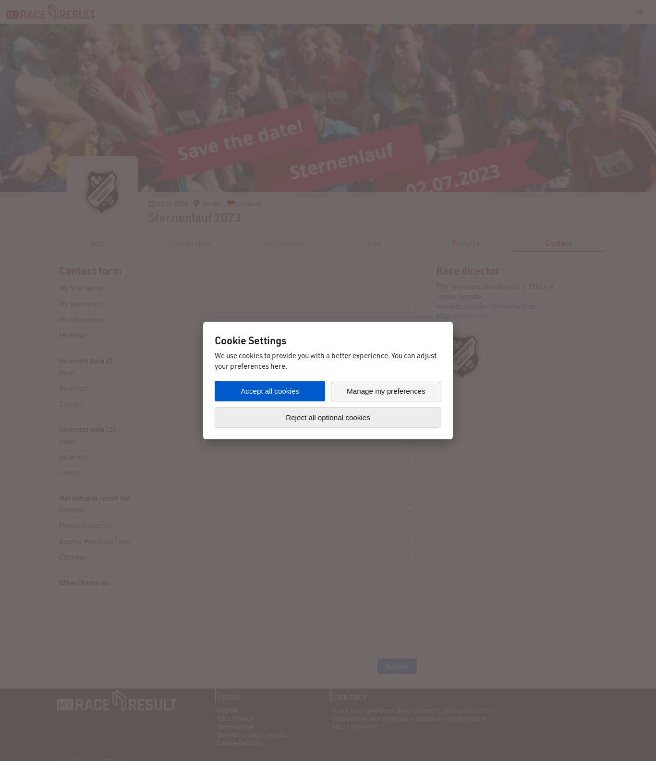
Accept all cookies (270, 391)
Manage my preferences (386, 391)
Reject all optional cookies (328, 417)
